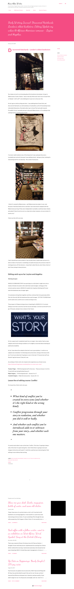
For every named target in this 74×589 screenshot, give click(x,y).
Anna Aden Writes (15, 3)
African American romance (62, 55)
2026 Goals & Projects (18, 10)
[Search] (60, 4)
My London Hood (60, 58)
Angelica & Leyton (60, 56)
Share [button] (58, 48)
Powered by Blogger (37, 585)
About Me (27, 10)
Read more (44, 522)
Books (34, 10)
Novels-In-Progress (42, 10)
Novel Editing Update (61, 59)
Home (9, 10)
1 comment (14, 553)
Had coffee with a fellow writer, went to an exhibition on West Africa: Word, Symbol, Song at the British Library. (26, 533)
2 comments (14, 522)
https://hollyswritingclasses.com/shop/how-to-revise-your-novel (25, 364)
